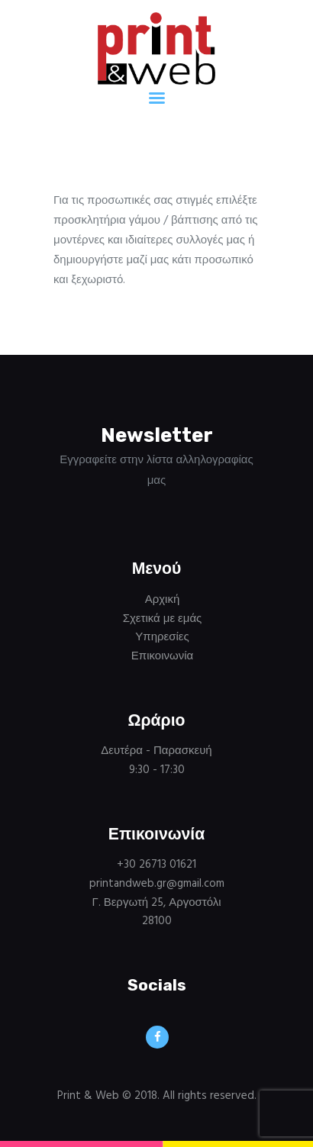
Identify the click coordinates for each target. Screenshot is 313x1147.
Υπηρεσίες (162, 637)
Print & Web (88, 1096)
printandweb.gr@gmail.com (156, 884)
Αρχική (162, 600)
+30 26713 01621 (156, 864)
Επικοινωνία (162, 656)
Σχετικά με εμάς (162, 619)
